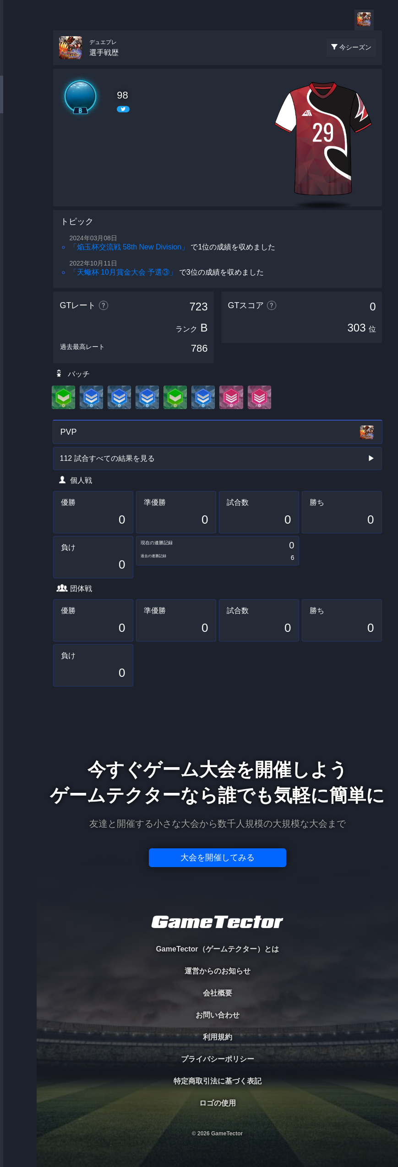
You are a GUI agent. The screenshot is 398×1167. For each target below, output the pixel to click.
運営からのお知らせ (218, 971)
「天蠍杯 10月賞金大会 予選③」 (123, 272)
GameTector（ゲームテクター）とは (217, 949)
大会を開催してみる (217, 857)
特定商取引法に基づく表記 (218, 1081)
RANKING (18, 178)
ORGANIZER (18, 140)
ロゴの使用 (217, 1103)
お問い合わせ (218, 1015)
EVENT (18, 215)
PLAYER (19, 102)
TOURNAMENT (18, 65)
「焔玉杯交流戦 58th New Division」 (129, 247)
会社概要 (217, 993)
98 (122, 95)
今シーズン (355, 47)
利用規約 (217, 1037)
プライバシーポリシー (217, 1059)
